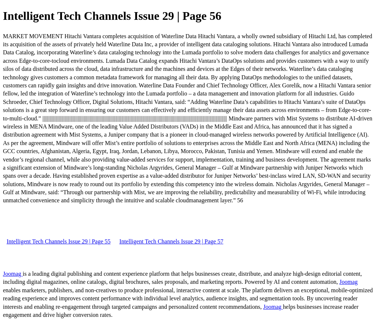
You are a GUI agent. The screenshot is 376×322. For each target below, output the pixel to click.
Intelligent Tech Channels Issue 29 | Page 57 (171, 241)
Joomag (13, 274)
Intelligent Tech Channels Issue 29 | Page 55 (59, 241)
